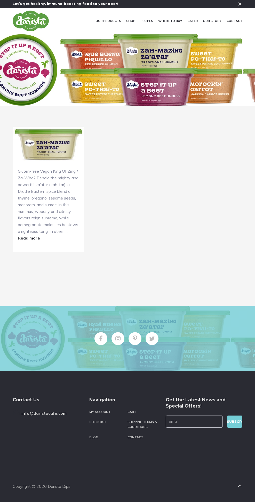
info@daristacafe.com (44, 413)
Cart (132, 412)
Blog (93, 437)
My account (100, 412)
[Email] (194, 422)
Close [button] (239, 3)
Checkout (98, 422)
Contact (135, 437)
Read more (29, 238)
